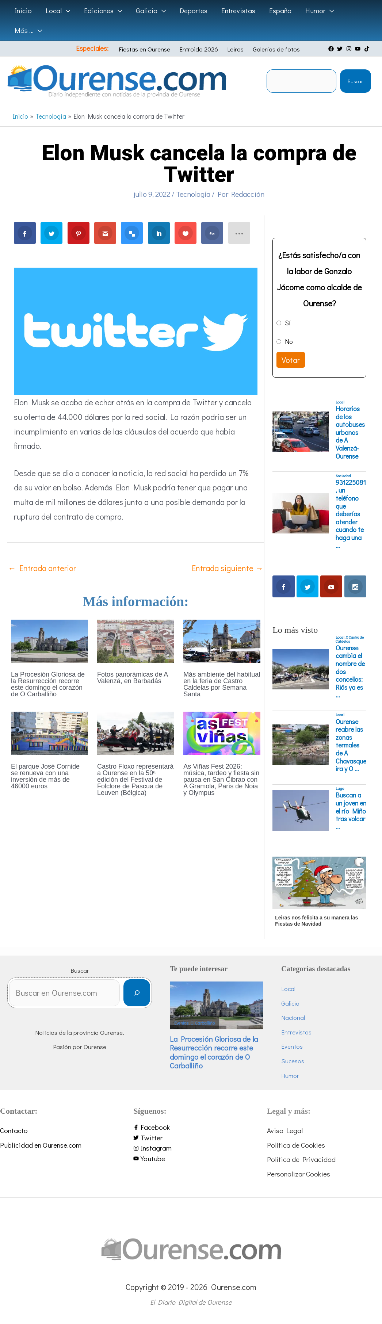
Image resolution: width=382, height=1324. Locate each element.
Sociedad (343, 475)
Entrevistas (296, 1032)
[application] (66, 10)
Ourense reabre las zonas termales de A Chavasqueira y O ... (351, 745)
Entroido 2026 (198, 49)
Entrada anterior (42, 568)
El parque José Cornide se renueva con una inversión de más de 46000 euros (45, 776)
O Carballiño (202, 1023)
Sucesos (292, 1061)
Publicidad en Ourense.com (40, 1144)
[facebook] (332, 48)
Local (340, 402)
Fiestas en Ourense (144, 49)
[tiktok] (367, 48)
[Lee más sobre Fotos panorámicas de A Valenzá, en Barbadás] (135, 640)
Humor (290, 1075)
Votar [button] (291, 360)
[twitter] (340, 48)
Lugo (340, 788)
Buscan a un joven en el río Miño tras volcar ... (351, 811)
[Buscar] (136, 993)
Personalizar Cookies (298, 1173)
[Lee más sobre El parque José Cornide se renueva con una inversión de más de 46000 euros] (49, 732)
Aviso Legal (285, 1130)
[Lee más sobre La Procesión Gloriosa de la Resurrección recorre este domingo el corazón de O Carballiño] (49, 640)
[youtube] (358, 48)
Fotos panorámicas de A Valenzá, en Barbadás (132, 678)
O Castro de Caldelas (350, 639)
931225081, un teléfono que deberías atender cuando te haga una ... (351, 514)
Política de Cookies (296, 1144)
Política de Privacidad (301, 1159)
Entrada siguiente (227, 568)
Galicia (290, 1003)
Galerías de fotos (276, 49)
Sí (288, 322)
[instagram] (350, 48)
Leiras (235, 49)
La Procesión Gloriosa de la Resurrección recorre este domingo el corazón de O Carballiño (48, 684)
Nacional (293, 1017)
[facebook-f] (190, 1127)
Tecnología (193, 194)
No (289, 341)
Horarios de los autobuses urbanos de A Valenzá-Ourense (350, 432)
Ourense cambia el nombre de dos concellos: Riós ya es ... (350, 671)
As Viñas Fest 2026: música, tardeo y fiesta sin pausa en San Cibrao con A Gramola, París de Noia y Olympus (221, 779)
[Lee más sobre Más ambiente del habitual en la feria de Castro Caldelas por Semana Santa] (221, 640)
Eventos (181, 1023)
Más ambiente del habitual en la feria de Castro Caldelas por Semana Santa (221, 684)
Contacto (14, 1130)
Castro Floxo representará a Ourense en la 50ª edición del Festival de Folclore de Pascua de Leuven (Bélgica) (135, 779)
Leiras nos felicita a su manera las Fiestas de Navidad (316, 921)
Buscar (355, 81)
